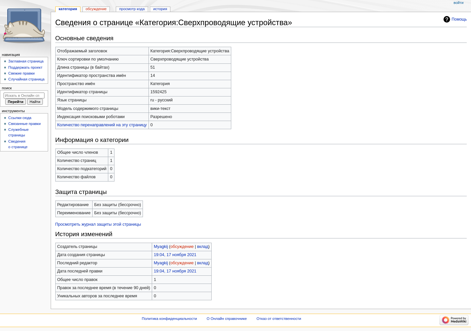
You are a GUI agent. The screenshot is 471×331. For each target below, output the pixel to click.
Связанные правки (24, 124)
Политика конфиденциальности (169, 319)
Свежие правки (21, 73)
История (160, 9)
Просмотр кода (132, 9)
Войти (458, 3)
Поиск (7, 88)
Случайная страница (26, 79)
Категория (68, 9)
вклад (202, 246)
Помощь (459, 19)
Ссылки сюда (19, 118)
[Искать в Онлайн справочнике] (24, 95)
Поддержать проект (25, 67)
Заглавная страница (26, 61)
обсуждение (182, 246)
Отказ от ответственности (278, 319)
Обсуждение (96, 9)
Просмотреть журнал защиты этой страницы (98, 224)
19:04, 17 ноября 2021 (175, 255)
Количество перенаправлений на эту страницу (102, 125)
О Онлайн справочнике (227, 319)
